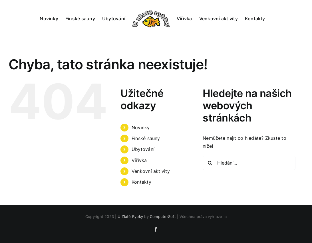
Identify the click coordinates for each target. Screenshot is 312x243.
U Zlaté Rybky (130, 216)
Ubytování (143, 149)
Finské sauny (146, 138)
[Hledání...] (249, 163)
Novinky (141, 127)
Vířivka (139, 160)
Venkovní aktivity (151, 171)
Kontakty (141, 182)
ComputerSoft (163, 216)
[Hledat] (210, 163)
